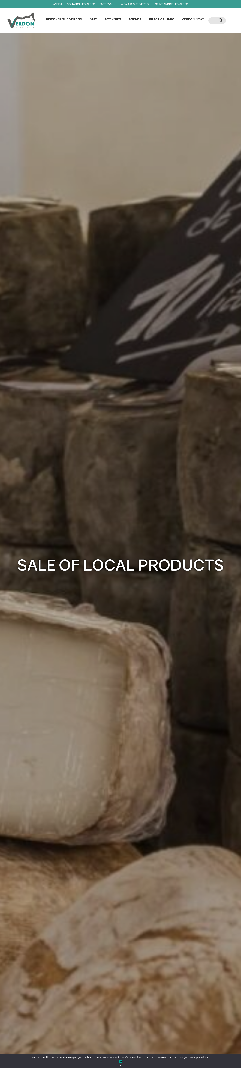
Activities (113, 19)
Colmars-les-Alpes (81, 4)
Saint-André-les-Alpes (171, 4)
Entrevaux (107, 4)
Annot (57, 4)
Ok (120, 1061)
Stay (93, 19)
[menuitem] (213, 20)
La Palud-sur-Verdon (135, 4)
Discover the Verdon (64, 19)
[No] (120, 1065)
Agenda (135, 19)
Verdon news (193, 19)
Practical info (161, 19)
